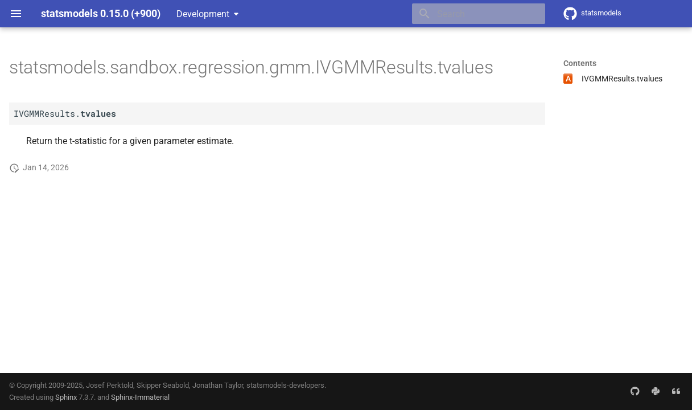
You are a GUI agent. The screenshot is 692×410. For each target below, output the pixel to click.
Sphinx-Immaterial (140, 397)
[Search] (478, 13)
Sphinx (66, 397)
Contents (579, 63)
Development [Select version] (202, 14)
